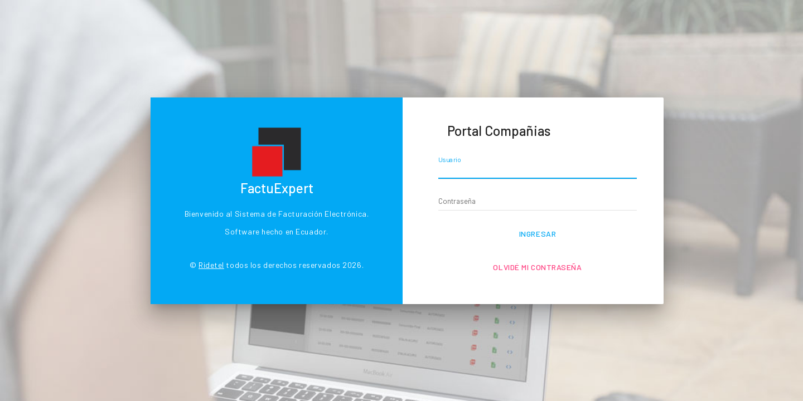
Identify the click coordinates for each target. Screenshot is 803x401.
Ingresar (537, 233)
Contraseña (457, 201)
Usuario (450, 159)
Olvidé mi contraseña (537, 267)
